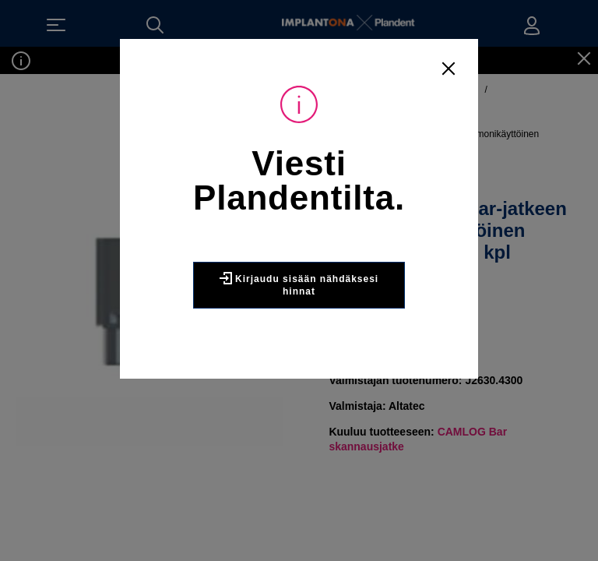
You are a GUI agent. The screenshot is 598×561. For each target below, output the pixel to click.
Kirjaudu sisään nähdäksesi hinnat (299, 284)
